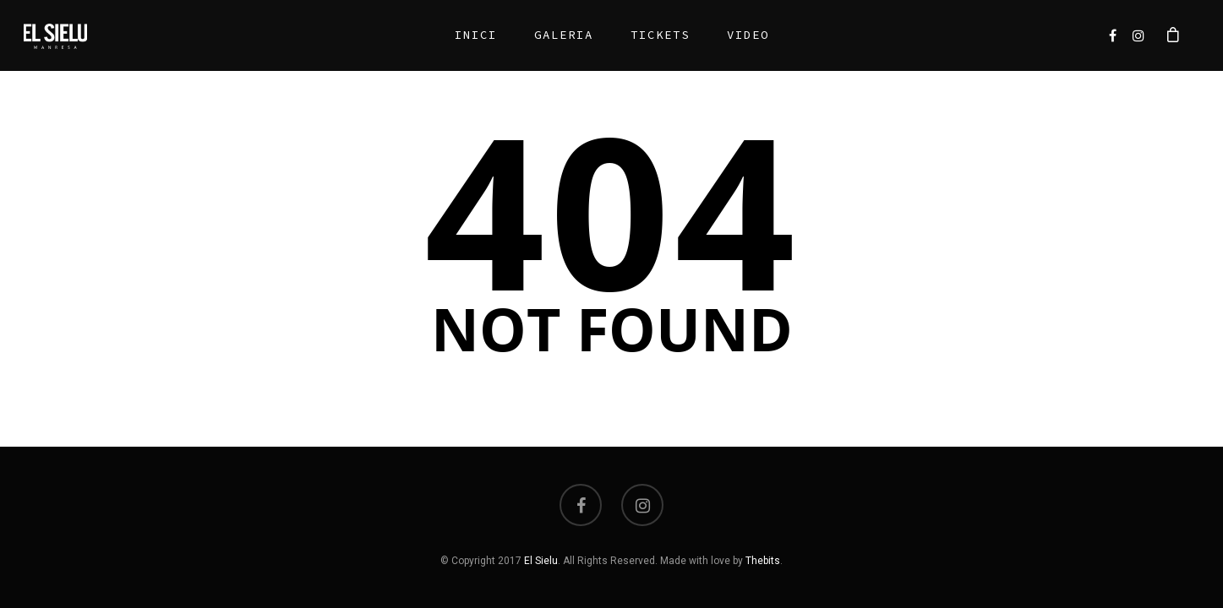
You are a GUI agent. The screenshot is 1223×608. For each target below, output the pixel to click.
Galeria (557, 34)
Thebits (762, 561)
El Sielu (541, 561)
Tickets (653, 34)
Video (741, 34)
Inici (469, 34)
